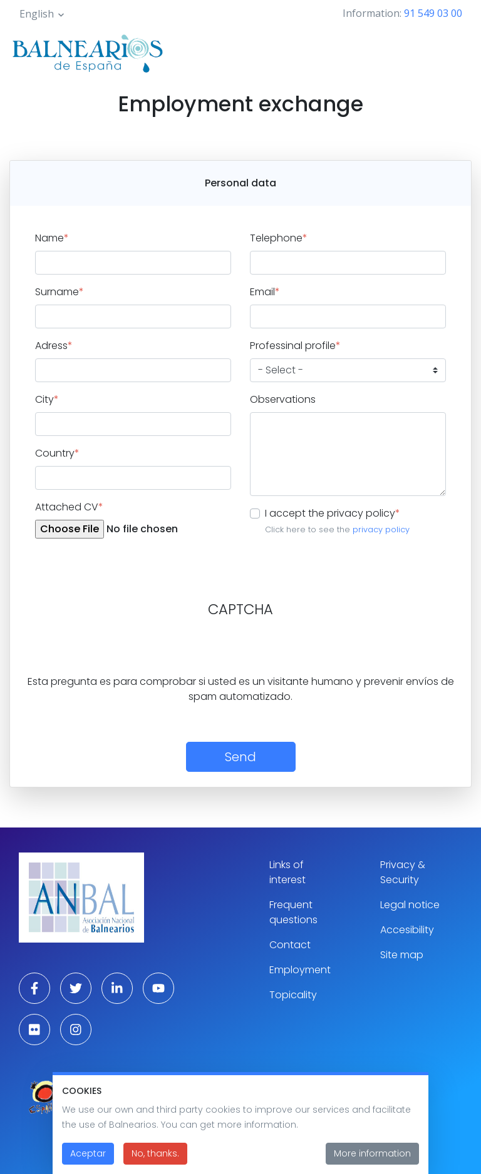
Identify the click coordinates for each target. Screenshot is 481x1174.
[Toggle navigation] (455, 51)
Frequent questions (293, 912)
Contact (290, 945)
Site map (401, 955)
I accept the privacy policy (332, 513)
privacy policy (381, 529)
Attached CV (69, 507)
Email (265, 292)
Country (57, 453)
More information (372, 1153)
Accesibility (407, 930)
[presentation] (111, 649)
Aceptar (88, 1153)
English (36, 14)
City (47, 399)
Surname (59, 292)
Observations (283, 399)
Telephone (279, 238)
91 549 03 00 (433, 13)
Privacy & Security (402, 872)
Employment (300, 970)
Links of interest (287, 872)
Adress (54, 345)
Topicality (293, 995)
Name (52, 238)
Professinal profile (295, 345)
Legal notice (410, 905)
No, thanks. (155, 1153)
